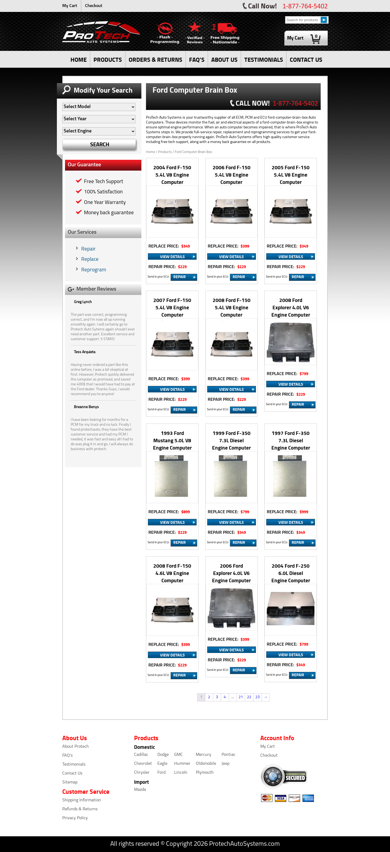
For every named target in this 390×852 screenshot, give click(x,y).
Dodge (163, 755)
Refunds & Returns (80, 809)
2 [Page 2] (209, 697)
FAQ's (67, 755)
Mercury (203, 755)
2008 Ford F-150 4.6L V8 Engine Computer (172, 573)
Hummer (182, 764)
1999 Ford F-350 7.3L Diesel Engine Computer (231, 440)
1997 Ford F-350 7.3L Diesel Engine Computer (290, 440)
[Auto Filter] (98, 107)
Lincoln (180, 772)
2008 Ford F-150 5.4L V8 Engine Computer (232, 307)
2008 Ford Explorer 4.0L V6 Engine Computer (290, 307)
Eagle (162, 764)
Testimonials (73, 764)
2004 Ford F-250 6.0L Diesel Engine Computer (290, 573)
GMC (178, 755)
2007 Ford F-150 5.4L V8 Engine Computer (172, 307)
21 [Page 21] (241, 697)
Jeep (225, 764)
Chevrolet (143, 764)
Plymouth (205, 772)
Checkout (93, 6)
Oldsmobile (206, 764)
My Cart (69, 6)
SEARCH (99, 144)
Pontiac (228, 755)
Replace (90, 259)
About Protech (75, 746)
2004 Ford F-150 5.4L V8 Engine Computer (172, 175)
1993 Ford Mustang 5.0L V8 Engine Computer (172, 440)
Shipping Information (81, 800)
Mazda (140, 790)
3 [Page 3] (217, 697)
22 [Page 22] (249, 697)
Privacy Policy (75, 818)
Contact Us (72, 773)
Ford (161, 772)
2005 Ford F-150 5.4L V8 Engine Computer (291, 175)
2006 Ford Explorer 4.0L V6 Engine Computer (231, 573)
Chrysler (142, 772)
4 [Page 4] (225, 697)
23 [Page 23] (257, 697)
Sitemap (69, 782)
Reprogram (93, 270)
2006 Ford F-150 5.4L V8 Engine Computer (232, 175)
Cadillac (141, 755)
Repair (88, 249)
